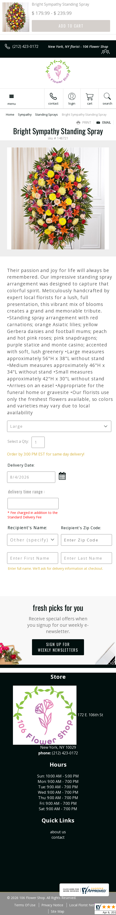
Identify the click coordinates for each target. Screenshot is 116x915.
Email (103, 122)
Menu (12, 104)
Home (10, 114)
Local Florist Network (85, 905)
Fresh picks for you (58, 618)
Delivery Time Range (25, 491)
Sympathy (25, 114)
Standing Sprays (46, 114)
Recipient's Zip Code (80, 527)
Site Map (57, 911)
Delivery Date (21, 465)
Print (83, 122)
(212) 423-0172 (25, 46)
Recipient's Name (27, 527)
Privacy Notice (52, 905)
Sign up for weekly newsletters (58, 647)
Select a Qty (18, 441)
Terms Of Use (25, 905)
